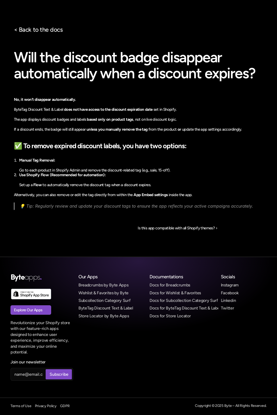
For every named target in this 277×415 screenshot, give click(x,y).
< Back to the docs (38, 29)
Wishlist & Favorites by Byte (103, 292)
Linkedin (228, 300)
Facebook (229, 292)
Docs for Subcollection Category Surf (184, 300)
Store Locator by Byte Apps (103, 315)
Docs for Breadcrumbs (170, 285)
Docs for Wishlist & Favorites (175, 292)
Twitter (227, 308)
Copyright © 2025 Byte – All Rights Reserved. (231, 405)
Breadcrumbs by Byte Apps (103, 285)
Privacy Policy (46, 406)
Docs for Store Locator (170, 315)
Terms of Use (20, 406)
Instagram (230, 285)
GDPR (65, 406)
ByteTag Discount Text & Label (105, 308)
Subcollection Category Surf (104, 300)
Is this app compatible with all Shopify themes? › (177, 228)
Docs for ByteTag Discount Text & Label (185, 308)
